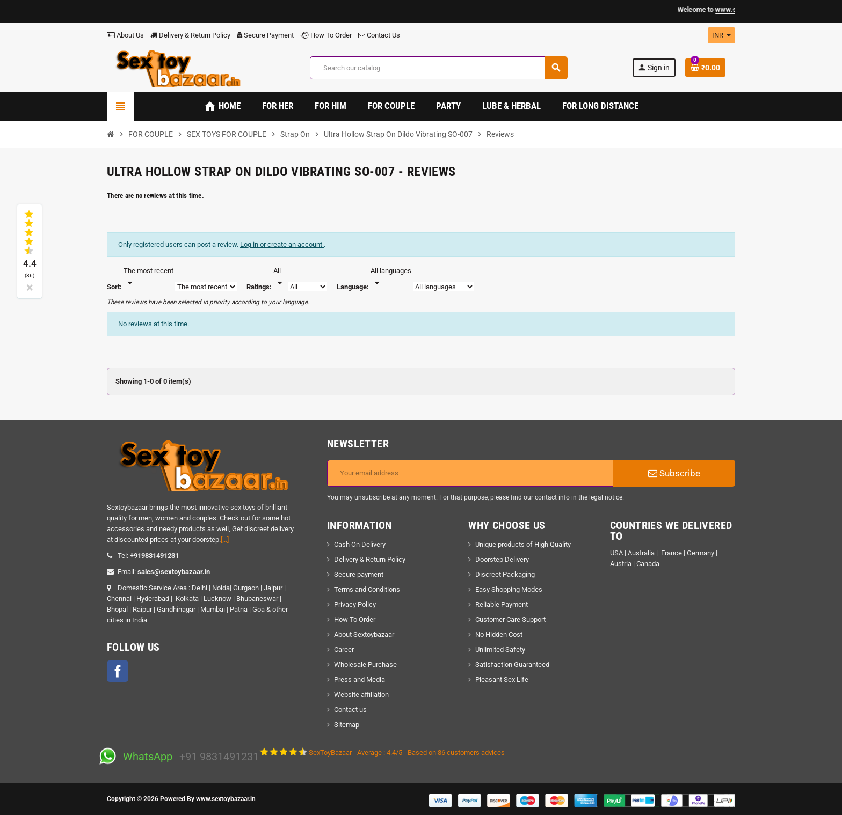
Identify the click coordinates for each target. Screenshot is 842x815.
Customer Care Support (510, 619)
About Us (125, 35)
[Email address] (470, 473)
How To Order (326, 35)
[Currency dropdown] (721, 35)
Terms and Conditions (367, 589)
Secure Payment (265, 35)
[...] (225, 539)
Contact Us (379, 35)
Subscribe (674, 473)
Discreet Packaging (505, 574)
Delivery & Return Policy (190, 35)
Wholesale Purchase (365, 664)
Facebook (117, 671)
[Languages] (391, 277)
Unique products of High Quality (523, 544)
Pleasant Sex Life (501, 680)
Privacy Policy (355, 604)
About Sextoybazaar (364, 634)
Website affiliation (361, 695)
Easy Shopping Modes (508, 589)
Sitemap (346, 725)
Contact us (350, 710)
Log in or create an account (282, 244)
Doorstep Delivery (502, 559)
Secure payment (358, 574)
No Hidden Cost (498, 634)
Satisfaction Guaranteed (512, 664)
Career (344, 649)
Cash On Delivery (360, 544)
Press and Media (359, 680)
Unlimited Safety (500, 649)
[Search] (438, 67)
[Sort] (148, 277)
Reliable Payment (502, 604)
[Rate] (279, 277)
